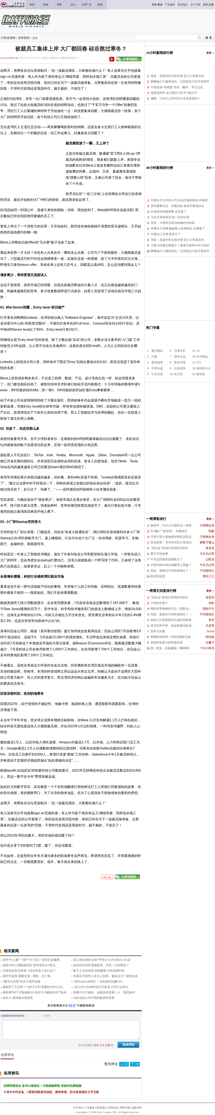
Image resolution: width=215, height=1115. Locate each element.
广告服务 (90, 1107)
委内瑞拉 (157, 350)
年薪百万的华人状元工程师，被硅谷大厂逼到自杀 (105, 976)
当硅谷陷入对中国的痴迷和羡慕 (93, 997)
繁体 (160, 4)
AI (197, 350)
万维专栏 (180, 350)
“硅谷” (72, 1005)
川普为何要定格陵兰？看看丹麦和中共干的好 (180, 245)
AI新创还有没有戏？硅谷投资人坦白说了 (29, 970)
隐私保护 (137, 1107)
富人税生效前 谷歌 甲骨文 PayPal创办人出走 (102, 959)
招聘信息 (113, 1107)
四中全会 (180, 356)
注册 (211, 4)
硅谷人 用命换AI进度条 (18, 997)
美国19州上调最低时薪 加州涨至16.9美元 (29, 965)
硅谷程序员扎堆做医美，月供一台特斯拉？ (101, 965)
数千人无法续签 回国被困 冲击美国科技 (99, 970)
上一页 (124, 1064)
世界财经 (24, 38)
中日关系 (157, 374)
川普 (154, 356)
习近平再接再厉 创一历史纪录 (170, 217)
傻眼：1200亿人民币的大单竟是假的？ (176, 98)
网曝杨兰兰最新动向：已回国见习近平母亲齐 (180, 81)
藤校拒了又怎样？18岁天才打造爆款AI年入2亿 (33, 987)
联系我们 (102, 1107)
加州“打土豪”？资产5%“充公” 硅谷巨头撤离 (31, 959)
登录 (205, 4)
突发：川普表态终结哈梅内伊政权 (173, 222)
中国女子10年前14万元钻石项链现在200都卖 (179, 200)
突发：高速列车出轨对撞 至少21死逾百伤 (177, 76)
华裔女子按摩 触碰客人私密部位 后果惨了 (178, 228)
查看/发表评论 (68, 57)
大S (198, 362)
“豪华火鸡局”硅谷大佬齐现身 (21, 981)
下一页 (135, 1064)
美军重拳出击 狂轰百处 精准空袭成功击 (177, 206)
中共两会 (202, 356)
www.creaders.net (9, 57)
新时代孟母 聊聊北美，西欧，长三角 (27, 976)
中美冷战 (157, 368)
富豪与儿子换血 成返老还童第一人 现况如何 (104, 992)
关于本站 (78, 1107)
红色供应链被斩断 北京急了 (169, 211)
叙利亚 (200, 374)
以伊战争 (180, 368)
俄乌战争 (157, 362)
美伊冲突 (180, 362)
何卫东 (178, 374)
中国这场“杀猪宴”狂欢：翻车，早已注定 (177, 87)
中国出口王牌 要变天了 (166, 234)
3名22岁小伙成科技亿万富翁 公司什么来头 (100, 987)
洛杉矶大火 (203, 368)
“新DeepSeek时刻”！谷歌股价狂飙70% (98, 981)
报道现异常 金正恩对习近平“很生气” (174, 92)
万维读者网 (8, 38)
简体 (154, 4)
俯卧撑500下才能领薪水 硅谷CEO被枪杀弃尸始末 (35, 992)
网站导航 (125, 1107)
